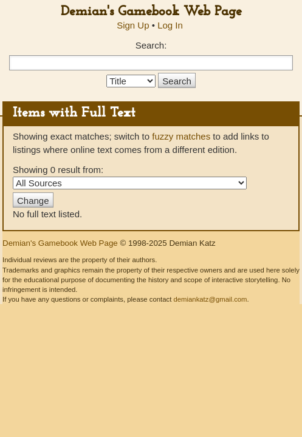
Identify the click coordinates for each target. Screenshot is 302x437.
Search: (151, 45)
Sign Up (133, 25)
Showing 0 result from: (130, 176)
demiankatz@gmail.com (210, 299)
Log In (170, 25)
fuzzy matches (181, 136)
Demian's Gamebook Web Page (151, 12)
